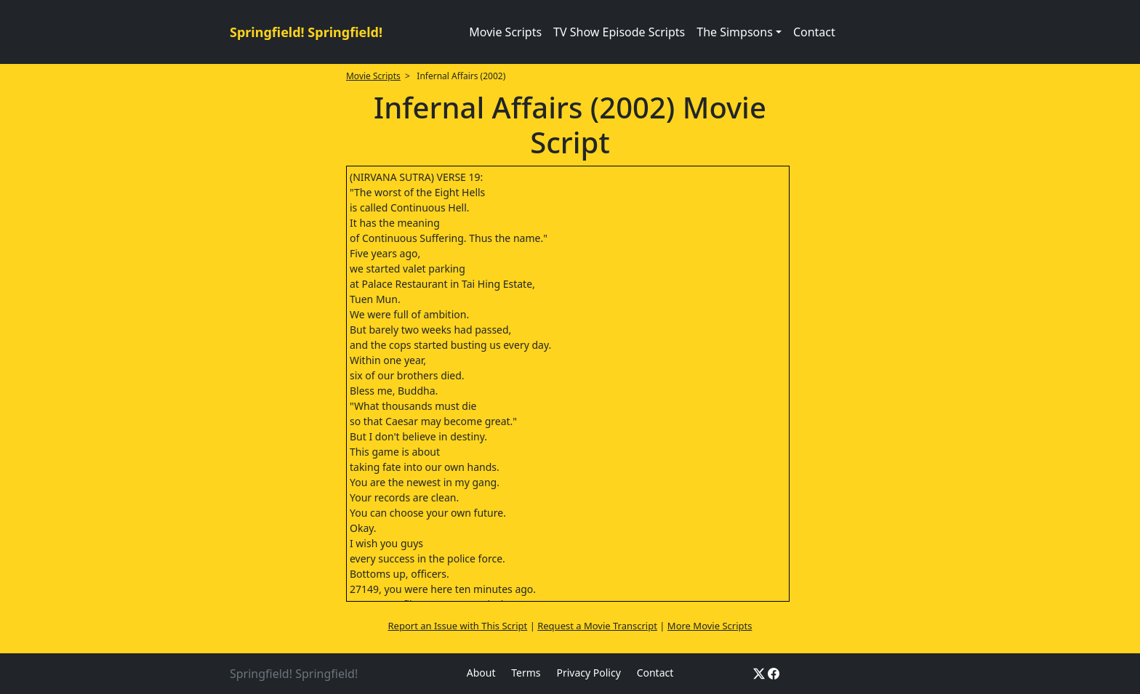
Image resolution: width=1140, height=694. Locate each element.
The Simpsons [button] (735, 32)
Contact (814, 32)
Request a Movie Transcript (597, 625)
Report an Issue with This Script (458, 625)
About (481, 672)
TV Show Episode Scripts (619, 32)
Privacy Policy (588, 672)
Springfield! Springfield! (306, 32)
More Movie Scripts (709, 625)
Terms (525, 672)
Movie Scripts (505, 32)
